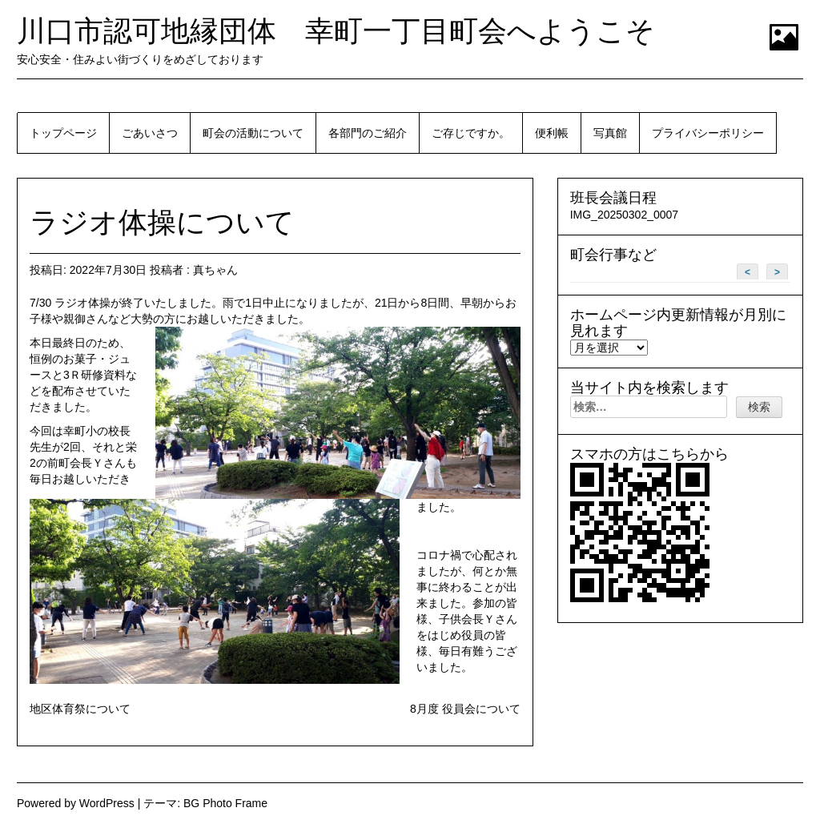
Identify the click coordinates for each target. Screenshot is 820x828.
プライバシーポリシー (708, 133)
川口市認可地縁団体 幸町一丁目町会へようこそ (336, 30)
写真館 (610, 133)
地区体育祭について (80, 708)
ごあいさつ (150, 133)
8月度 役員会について (465, 708)
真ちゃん (215, 269)
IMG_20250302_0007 (624, 214)
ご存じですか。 (471, 133)
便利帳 (552, 133)
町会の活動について (253, 133)
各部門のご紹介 (367, 133)
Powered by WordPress (76, 803)
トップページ (63, 133)
